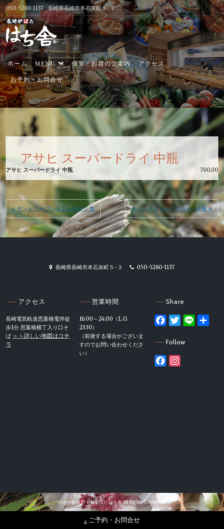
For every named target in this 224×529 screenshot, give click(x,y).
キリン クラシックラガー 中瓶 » (171, 208)
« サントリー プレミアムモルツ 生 (53, 208)
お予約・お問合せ (37, 80)
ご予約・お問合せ (112, 521)
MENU (45, 63)
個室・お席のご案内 (101, 63)
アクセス (152, 63)
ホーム (18, 63)
